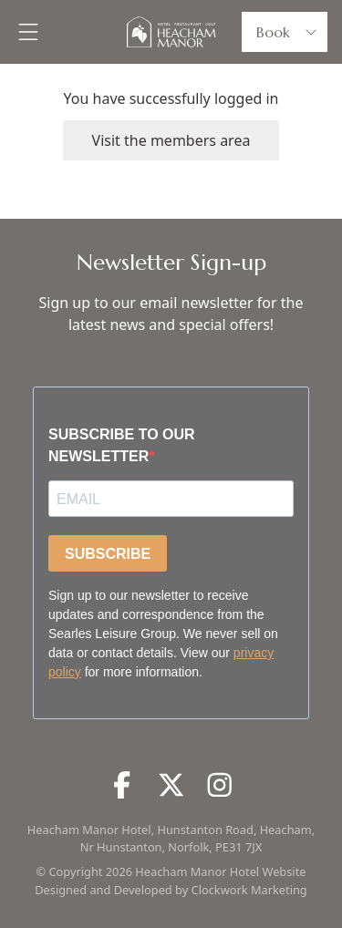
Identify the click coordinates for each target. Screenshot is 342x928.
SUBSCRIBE (107, 554)
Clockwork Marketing (249, 890)
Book (288, 32)
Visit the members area (171, 140)
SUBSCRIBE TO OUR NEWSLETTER (121, 445)
